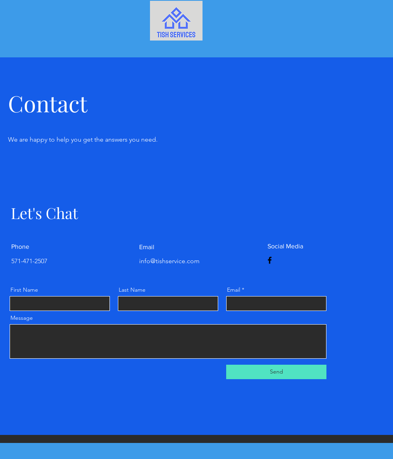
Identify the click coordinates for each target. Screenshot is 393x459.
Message (21, 318)
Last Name (132, 289)
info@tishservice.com (169, 261)
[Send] (276, 372)
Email (233, 289)
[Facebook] (269, 260)
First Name (24, 289)
